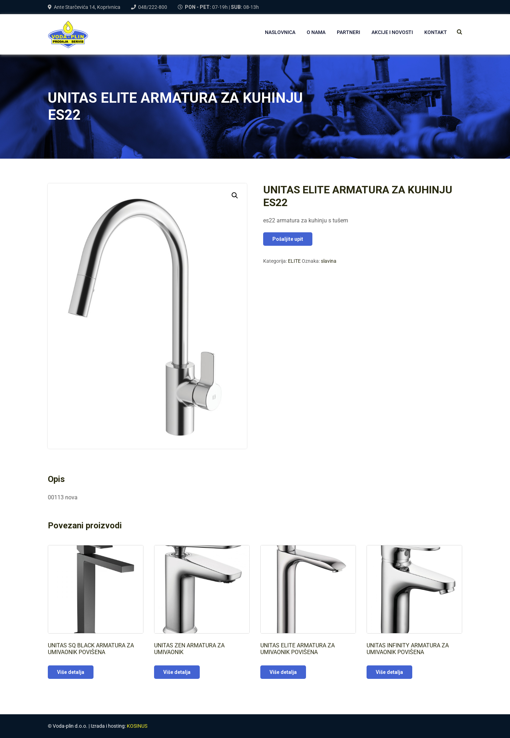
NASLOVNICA (280, 32)
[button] (234, 195)
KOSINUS (137, 726)
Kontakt (435, 32)
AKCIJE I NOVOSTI (392, 32)
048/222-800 (152, 7)
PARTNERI (348, 32)
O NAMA (316, 32)
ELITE (294, 261)
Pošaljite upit (287, 239)
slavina (328, 261)
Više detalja (70, 672)
